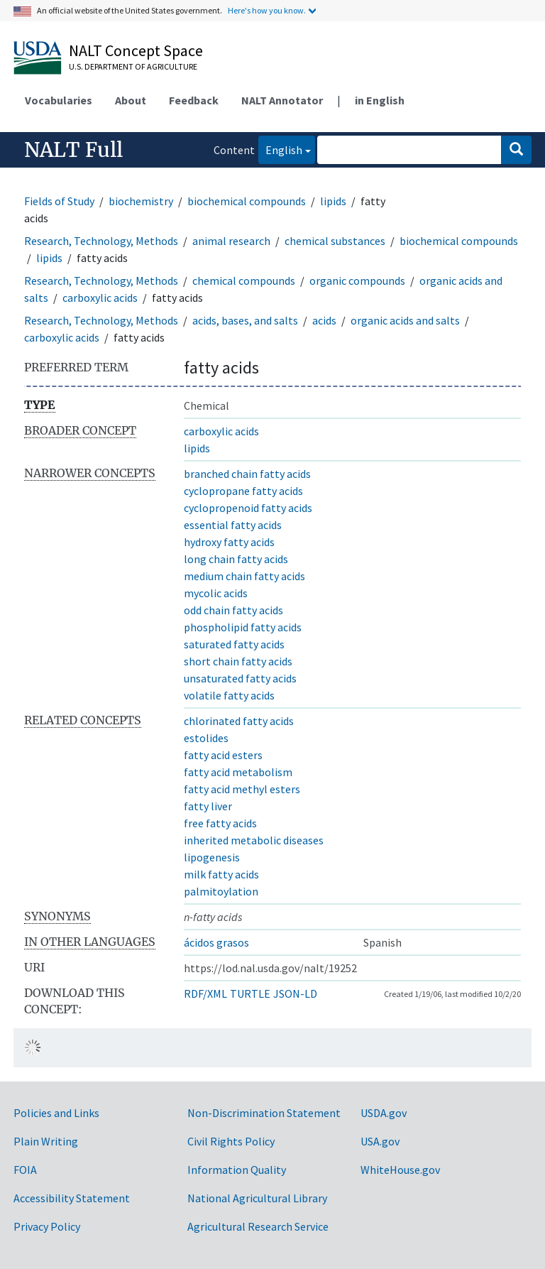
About (130, 100)
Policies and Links (56, 1113)
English (280, 149)
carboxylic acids (100, 297)
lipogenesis (212, 857)
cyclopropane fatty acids (243, 491)
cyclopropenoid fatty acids (248, 508)
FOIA (25, 1169)
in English (379, 100)
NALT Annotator (282, 100)
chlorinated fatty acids (239, 721)
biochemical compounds (246, 201)
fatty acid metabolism (238, 772)
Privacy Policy (46, 1226)
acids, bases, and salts (245, 320)
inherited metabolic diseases (254, 840)
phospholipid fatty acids (243, 627)
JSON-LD (295, 993)
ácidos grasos (216, 942)
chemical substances (335, 241)
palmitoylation (221, 891)
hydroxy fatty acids (229, 542)
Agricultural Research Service (258, 1226)
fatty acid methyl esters (242, 789)
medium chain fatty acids (244, 576)
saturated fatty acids (234, 644)
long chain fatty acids (236, 559)
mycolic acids (216, 593)
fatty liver (208, 806)
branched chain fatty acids (247, 474)
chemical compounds (243, 280)
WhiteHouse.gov (400, 1169)
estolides (206, 738)
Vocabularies (58, 100)
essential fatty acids (233, 525)
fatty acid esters (223, 755)
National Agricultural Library (257, 1198)
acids (324, 320)
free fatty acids (220, 823)
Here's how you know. (267, 10)
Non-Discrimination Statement (264, 1113)
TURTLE (250, 993)
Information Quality (236, 1169)
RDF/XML (205, 993)
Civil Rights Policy (231, 1141)
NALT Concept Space (136, 50)
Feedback (194, 100)
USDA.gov (383, 1113)
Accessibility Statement (71, 1198)
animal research (231, 241)
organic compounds (357, 280)
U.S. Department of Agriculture (133, 66)
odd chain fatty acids (233, 610)
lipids (333, 201)
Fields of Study (59, 201)
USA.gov (380, 1141)
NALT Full (73, 150)
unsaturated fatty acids (240, 678)
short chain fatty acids (238, 661)
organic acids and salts (405, 320)
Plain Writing (45, 1141)
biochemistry (141, 201)
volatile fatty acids (229, 695)
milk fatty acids (221, 874)
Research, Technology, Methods (101, 241)
